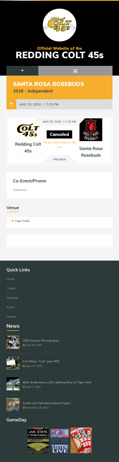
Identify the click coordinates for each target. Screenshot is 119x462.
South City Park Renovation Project (46, 404)
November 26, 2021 (37, 408)
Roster (11, 308)
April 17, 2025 (34, 367)
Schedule (12, 299)
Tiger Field (22, 221)
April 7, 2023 (33, 388)
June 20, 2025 (34, 346)
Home (10, 280)
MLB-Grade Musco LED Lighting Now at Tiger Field (57, 383)
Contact (11, 318)
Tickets (11, 289)
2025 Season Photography (41, 342)
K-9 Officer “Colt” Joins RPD (41, 362)
